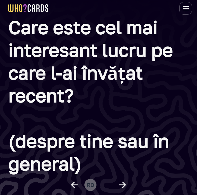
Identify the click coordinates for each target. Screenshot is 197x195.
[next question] (123, 185)
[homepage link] (28, 8)
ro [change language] (90, 185)
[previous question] (74, 185)
